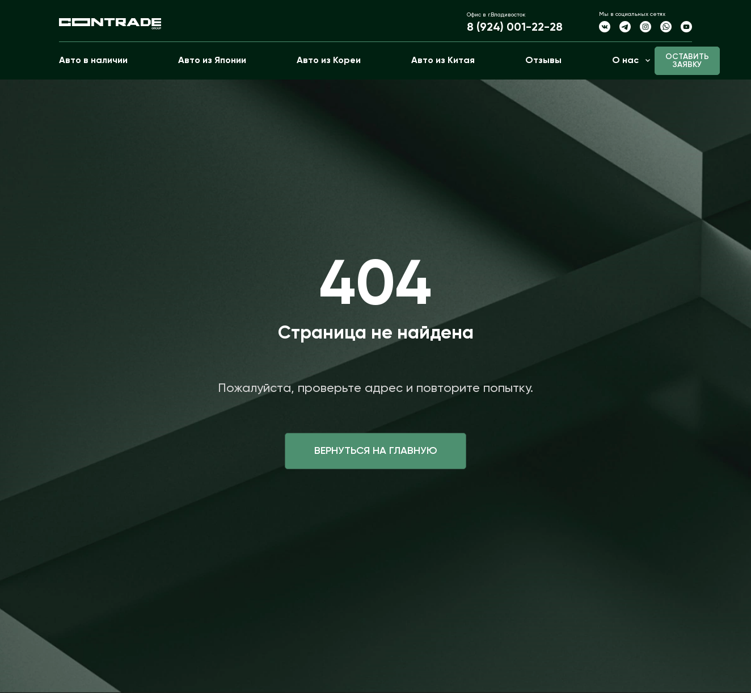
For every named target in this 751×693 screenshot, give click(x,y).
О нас (625, 60)
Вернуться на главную (375, 451)
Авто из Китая (443, 60)
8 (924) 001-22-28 (515, 28)
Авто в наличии (93, 60)
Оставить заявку (687, 61)
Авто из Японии (212, 60)
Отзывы (543, 60)
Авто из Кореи (329, 60)
